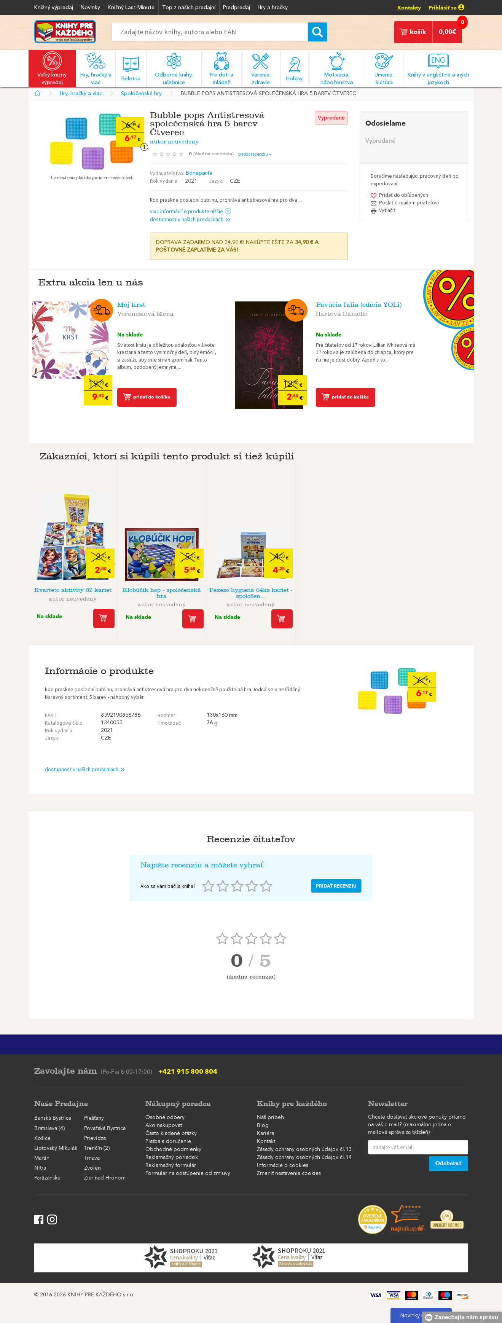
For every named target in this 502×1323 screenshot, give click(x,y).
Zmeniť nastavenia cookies (289, 1173)
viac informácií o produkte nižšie (190, 211)
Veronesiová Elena (145, 312)
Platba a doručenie (168, 1141)
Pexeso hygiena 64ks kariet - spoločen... (251, 593)
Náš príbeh (270, 1117)
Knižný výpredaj (53, 7)
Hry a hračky (273, 7)
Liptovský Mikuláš (55, 1148)
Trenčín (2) (97, 1148)
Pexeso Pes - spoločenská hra (340, 593)
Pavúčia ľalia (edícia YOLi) (359, 304)
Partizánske (47, 1178)
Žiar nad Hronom (105, 1178)
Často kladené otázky (171, 1133)
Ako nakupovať (163, 1125)
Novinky (90, 7)
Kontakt (266, 1141)
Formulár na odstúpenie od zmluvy (187, 1173)
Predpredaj (236, 7)
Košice (42, 1138)
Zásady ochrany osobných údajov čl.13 (304, 1149)
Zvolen (92, 1168)
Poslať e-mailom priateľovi (409, 202)
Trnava (92, 1158)
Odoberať (448, 1163)
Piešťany (94, 1118)
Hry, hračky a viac (81, 93)
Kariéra (265, 1133)
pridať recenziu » (254, 154)
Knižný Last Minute (131, 7)
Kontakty (409, 8)
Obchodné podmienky (173, 1149)
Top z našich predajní (188, 7)
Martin (41, 1158)
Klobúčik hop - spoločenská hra (162, 593)
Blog (263, 1125)
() (213, 153)
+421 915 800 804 (187, 1071)
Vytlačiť (387, 210)
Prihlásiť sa (446, 8)
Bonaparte (199, 173)
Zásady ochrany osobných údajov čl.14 (304, 1157)
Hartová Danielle (342, 312)
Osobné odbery (165, 1117)
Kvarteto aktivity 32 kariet (73, 590)
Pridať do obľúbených (403, 194)
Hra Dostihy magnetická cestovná (429, 593)
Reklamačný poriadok (171, 1157)
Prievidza (95, 1138)
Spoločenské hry (141, 93)
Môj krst (131, 304)
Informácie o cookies (282, 1165)
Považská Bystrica (105, 1128)
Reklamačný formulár (170, 1165)
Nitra (40, 1168)
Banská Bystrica (52, 1118)
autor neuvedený (174, 140)
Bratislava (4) (49, 1128)
